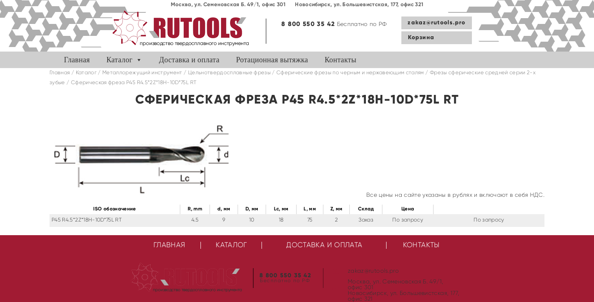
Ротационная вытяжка (272, 60)
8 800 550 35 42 (308, 24)
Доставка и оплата (189, 60)
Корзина (421, 37)
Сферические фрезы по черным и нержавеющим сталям (350, 73)
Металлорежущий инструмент (142, 73)
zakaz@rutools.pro (436, 23)
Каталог (119, 60)
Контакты (340, 60)
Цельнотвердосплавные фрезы (229, 73)
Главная (77, 60)
